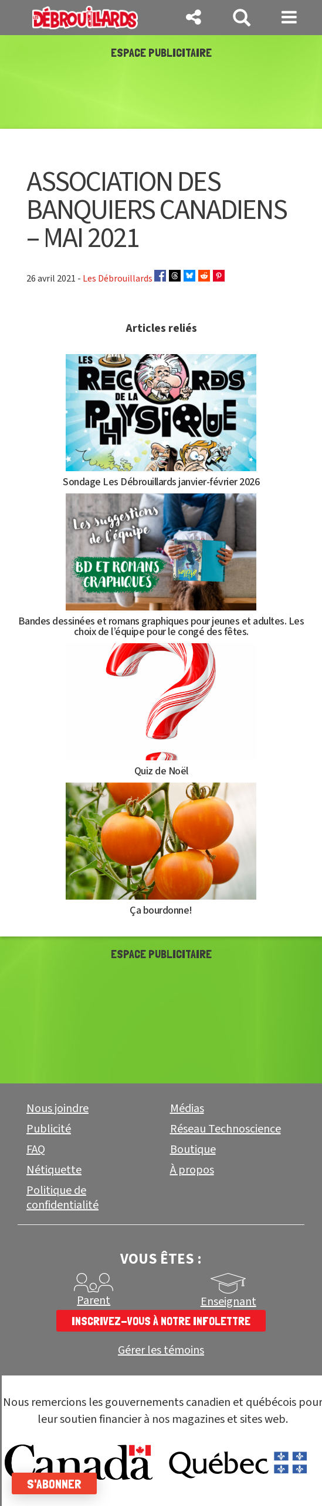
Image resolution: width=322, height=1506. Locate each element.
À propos (192, 1170)
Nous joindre (57, 1108)
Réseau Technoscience (225, 1129)
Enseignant (228, 1302)
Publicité (48, 1129)
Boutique (193, 1149)
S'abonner (54, 1483)
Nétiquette (54, 1170)
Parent (93, 1300)
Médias (187, 1108)
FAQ (35, 1149)
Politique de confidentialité (62, 1197)
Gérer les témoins (161, 1350)
